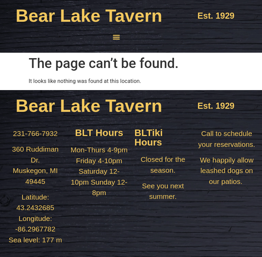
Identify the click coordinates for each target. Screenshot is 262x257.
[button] (116, 36)
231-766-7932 (35, 133)
